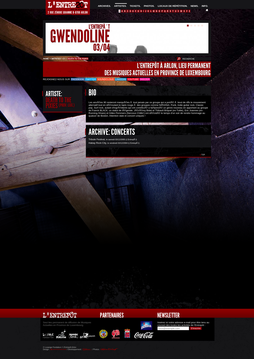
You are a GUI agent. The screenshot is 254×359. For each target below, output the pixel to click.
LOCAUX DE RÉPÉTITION (172, 6)
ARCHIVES (104, 6)
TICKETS (135, 6)
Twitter (91, 79)
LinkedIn (120, 79)
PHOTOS (149, 6)
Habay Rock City (97, 143)
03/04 (101, 47)
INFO (204, 6)
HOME (46, 59)
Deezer (145, 79)
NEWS (194, 6)
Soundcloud (105, 79)
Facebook (77, 79)
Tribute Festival (97, 139)
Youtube (133, 79)
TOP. (203, 155)
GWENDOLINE (80, 36)
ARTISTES (120, 6)
